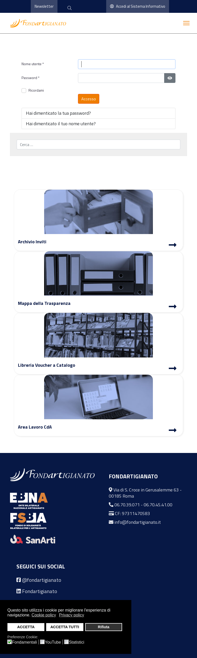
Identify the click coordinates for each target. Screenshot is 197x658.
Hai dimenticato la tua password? (58, 113)
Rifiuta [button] (103, 627)
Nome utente (33, 63)
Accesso (88, 99)
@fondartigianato (41, 580)
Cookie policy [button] (44, 615)
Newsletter (44, 6)
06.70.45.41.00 (158, 504)
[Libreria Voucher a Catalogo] (173, 369)
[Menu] (186, 23)
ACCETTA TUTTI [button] (64, 627)
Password (31, 77)
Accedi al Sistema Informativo (137, 6)
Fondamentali (24, 642)
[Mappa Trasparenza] (173, 307)
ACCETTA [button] (26, 627)
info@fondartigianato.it (137, 522)
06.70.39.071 (127, 504)
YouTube (53, 642)
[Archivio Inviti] (173, 245)
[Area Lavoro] (173, 431)
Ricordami (36, 90)
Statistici (76, 642)
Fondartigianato (39, 591)
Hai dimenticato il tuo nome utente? (61, 123)
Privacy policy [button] (71, 615)
